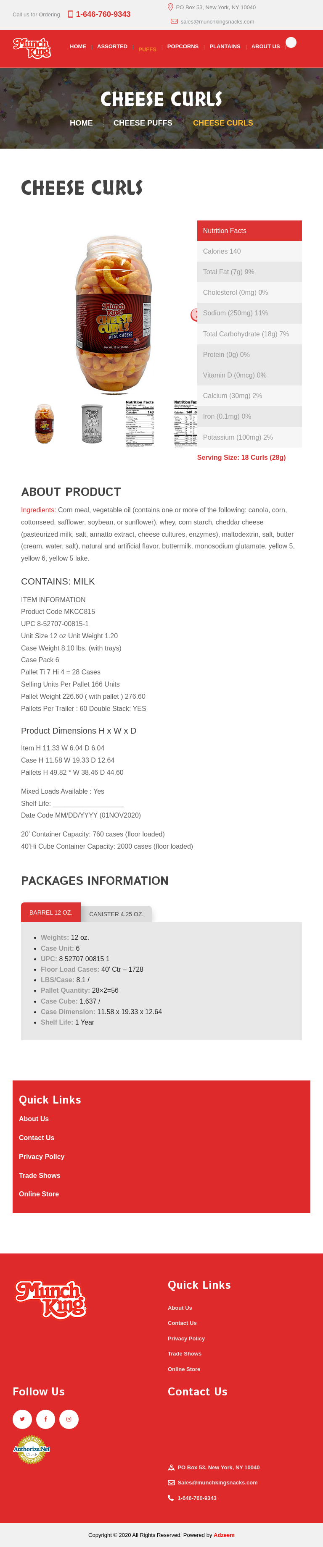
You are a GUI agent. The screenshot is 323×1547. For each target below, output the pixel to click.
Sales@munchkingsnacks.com (217, 1482)
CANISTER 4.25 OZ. (116, 914)
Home (81, 123)
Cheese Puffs (143, 123)
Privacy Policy (42, 1156)
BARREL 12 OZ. (50, 912)
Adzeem (224, 1535)
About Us (35, 1118)
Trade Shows (40, 1175)
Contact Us (37, 1137)
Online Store (39, 1194)
